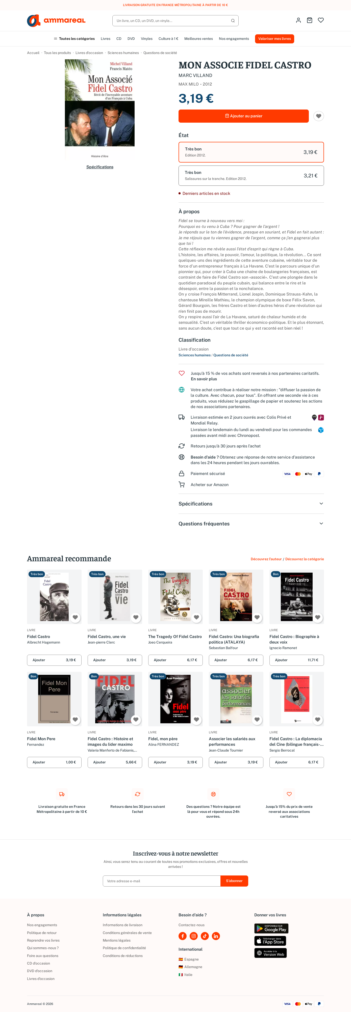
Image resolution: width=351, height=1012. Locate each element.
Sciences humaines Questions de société (213, 355)
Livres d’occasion (89, 53)
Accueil (33, 53)
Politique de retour (42, 933)
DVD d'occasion (39, 971)
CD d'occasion (38, 963)
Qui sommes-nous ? (43, 948)
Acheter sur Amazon (210, 484)
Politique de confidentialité (124, 948)
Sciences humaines (123, 53)
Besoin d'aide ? (205, 457)
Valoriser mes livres (274, 39)
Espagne (189, 959)
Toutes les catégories (74, 39)
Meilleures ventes (198, 39)
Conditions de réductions (123, 956)
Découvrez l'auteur (266, 559)
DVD (131, 39)
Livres (105, 39)
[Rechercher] (175, 20)
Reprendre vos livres (43, 940)
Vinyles (147, 39)
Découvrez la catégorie (304, 559)
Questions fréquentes (251, 524)
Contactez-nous (192, 925)
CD (118, 39)
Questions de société (160, 53)
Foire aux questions (42, 956)
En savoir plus (204, 379)
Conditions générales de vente (127, 933)
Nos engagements (234, 39)
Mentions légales (117, 940)
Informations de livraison (122, 925)
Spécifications (99, 167)
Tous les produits (57, 53)
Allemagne (190, 967)
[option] (251, 152)
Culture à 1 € (168, 39)
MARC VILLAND (195, 75)
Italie (185, 975)
